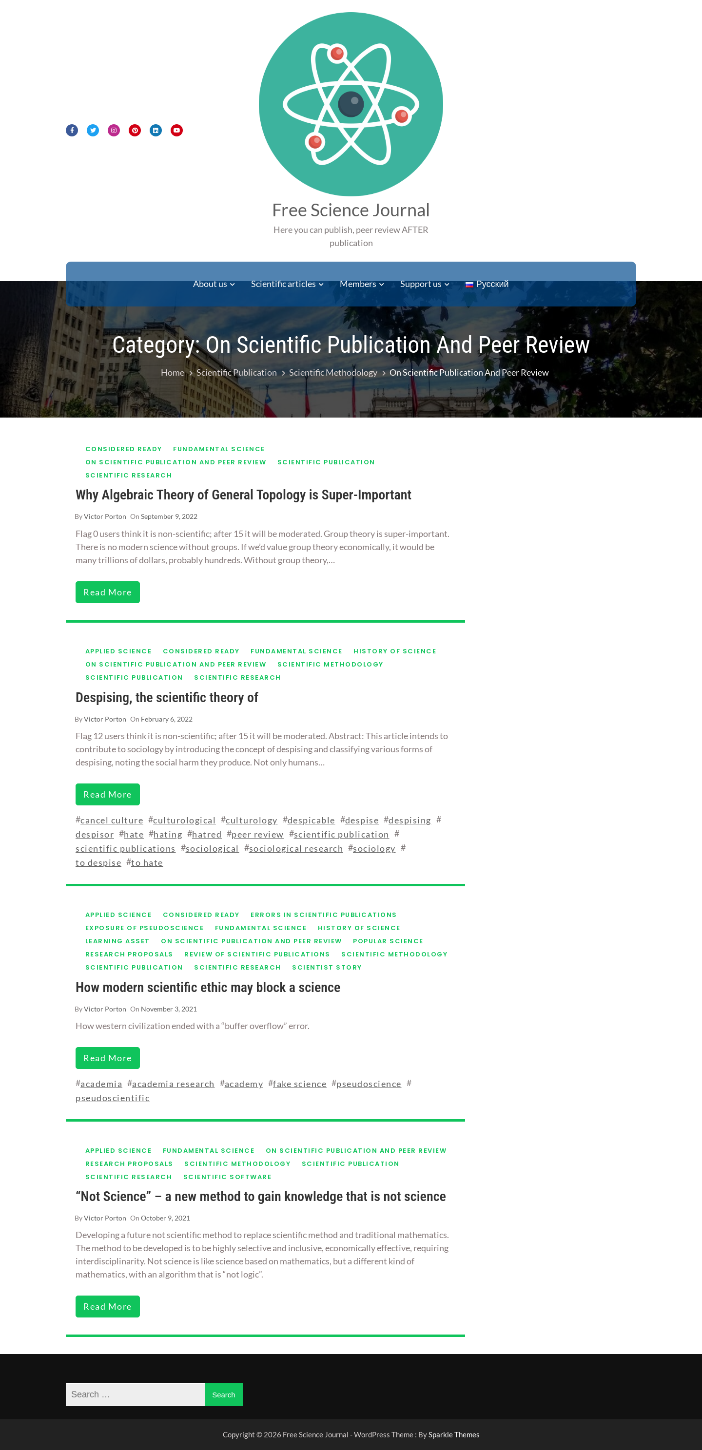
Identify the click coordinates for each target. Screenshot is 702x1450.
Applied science (118, 651)
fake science (300, 1083)
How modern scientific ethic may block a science (208, 987)
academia (101, 1083)
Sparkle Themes (454, 1434)
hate (134, 834)
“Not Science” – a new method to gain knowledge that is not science (261, 1196)
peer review (258, 834)
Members (358, 283)
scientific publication (342, 834)
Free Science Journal (351, 209)
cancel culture (111, 820)
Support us (421, 283)
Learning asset (117, 941)
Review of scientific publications (257, 954)
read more (107, 592)
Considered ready (123, 449)
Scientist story (327, 967)
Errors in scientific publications (324, 914)
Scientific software (227, 1177)
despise (362, 820)
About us (210, 283)
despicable (311, 820)
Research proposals (129, 954)
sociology (374, 848)
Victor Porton (105, 516)
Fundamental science (219, 449)
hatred (207, 834)
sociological (212, 848)
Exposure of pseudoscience (144, 928)
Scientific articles (283, 283)
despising (410, 820)
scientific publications (126, 848)
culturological (184, 820)
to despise (98, 862)
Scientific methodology (330, 664)
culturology (252, 820)
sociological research (296, 848)
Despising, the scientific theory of (167, 697)
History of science (394, 651)
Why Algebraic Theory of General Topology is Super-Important (243, 495)
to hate (147, 862)
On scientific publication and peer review (176, 462)
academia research (173, 1083)
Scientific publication (326, 462)
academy (244, 1083)
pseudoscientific (113, 1097)
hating (168, 834)
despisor (95, 834)
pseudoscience (369, 1083)
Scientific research (129, 475)
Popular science (388, 941)
